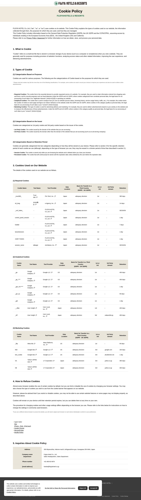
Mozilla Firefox (18, 432)
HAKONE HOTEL (105, 483)
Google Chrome (19, 428)
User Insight (31, 308)
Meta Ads (30, 343)
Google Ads (31, 350)
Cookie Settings (124, 496)
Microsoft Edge (19, 430)
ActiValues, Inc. (49, 245)
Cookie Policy (115, 496)
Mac (15, 424)
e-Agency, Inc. (49, 203)
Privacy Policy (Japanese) (36, 38)
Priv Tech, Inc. (49, 196)
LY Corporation (47, 361)
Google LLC (46, 272)
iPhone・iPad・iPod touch (22, 426)
